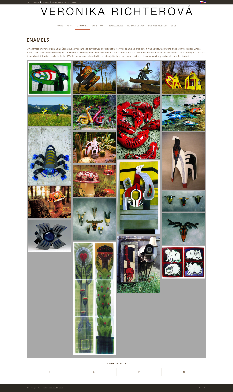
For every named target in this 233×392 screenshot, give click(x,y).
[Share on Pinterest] (139, 372)
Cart (80, 2)
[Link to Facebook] (199, 387)
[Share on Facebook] (49, 372)
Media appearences (60, 2)
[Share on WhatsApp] (94, 372)
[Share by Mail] (184, 372)
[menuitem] (29, 2)
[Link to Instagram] (204, 387)
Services (45, 2)
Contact (36, 2)
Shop (74, 2)
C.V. (28, 2)
